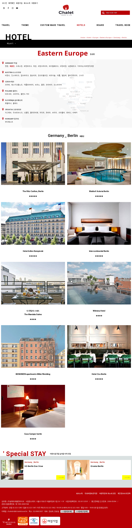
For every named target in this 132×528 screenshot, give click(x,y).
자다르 (42, 112)
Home (83, 37)
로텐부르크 (28, 66)
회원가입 (19, 3)
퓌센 (34, 66)
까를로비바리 (28, 84)
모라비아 (49, 84)
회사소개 (27, 3)
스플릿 (26, 112)
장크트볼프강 (43, 75)
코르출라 (61, 112)
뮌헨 (6, 66)
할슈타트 (33, 75)
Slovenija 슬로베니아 (13, 100)
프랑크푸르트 (42, 66)
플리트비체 (34, 112)
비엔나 (7, 75)
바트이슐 (52, 75)
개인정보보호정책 (124, 493)
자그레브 (8, 112)
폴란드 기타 (25, 94)
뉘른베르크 (72, 66)
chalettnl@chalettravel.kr (17, 511)
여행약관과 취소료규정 (107, 493)
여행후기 (35, 3)
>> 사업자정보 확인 (66, 511)
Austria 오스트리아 (13, 72)
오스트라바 (58, 84)
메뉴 (11, 43)
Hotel (89, 37)
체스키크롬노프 (16, 84)
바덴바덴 (63, 66)
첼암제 (64, 75)
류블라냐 (8, 103)
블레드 (15, 103)
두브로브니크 (17, 112)
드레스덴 (19, 66)
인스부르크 (15, 75)
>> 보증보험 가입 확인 (82, 511)
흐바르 (48, 112)
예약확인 (11, 3)
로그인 (4, 3)
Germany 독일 (11, 63)
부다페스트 (9, 122)
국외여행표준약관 (91, 493)
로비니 (68, 112)
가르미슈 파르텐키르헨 (85, 66)
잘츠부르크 (25, 75)
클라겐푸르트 (72, 75)
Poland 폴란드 (11, 91)
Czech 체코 (9, 81)
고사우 (81, 75)
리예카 (75, 112)
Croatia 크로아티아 (13, 109)
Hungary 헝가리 (12, 119)
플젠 (42, 84)
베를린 (12, 66)
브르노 (37, 84)
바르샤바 (8, 94)
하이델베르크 (53, 66)
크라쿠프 (16, 94)
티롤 (58, 75)
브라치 (54, 112)
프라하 (7, 84)
